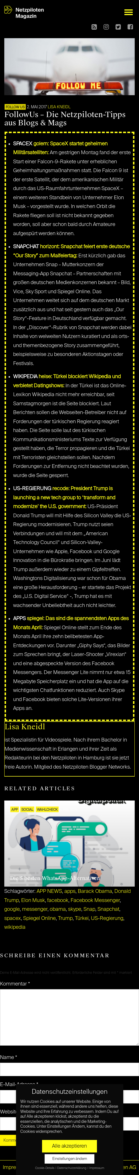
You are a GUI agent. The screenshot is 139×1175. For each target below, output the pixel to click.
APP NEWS (49, 891)
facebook (57, 900)
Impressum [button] (96, 1168)
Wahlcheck (47, 810)
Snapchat (108, 909)
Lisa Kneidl (59, 107)
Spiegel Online (39, 918)
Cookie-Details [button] (45, 1168)
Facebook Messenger (95, 900)
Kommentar (15, 984)
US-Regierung (107, 918)
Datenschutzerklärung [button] (72, 1168)
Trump (65, 918)
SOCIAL (27, 810)
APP (14, 810)
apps (70, 891)
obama (58, 909)
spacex (12, 918)
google (12, 909)
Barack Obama (95, 891)
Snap (89, 909)
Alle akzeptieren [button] (69, 1146)
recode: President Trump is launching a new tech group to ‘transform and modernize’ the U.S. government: (64, 497)
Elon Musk (33, 900)
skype (74, 909)
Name (8, 1057)
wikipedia (14, 927)
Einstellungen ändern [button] (69, 1159)
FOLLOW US (15, 107)
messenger (34, 909)
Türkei (82, 918)
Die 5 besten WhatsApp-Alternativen (55, 878)
